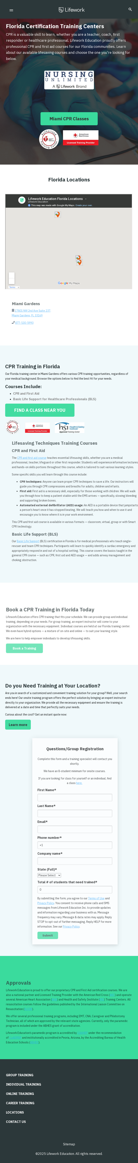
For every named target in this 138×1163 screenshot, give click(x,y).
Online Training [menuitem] (20, 1094)
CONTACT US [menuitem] (16, 1122)
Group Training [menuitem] (19, 1075)
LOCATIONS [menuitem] (15, 1112)
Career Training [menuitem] (20, 1103)
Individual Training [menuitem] (23, 1084)
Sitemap (69, 1144)
